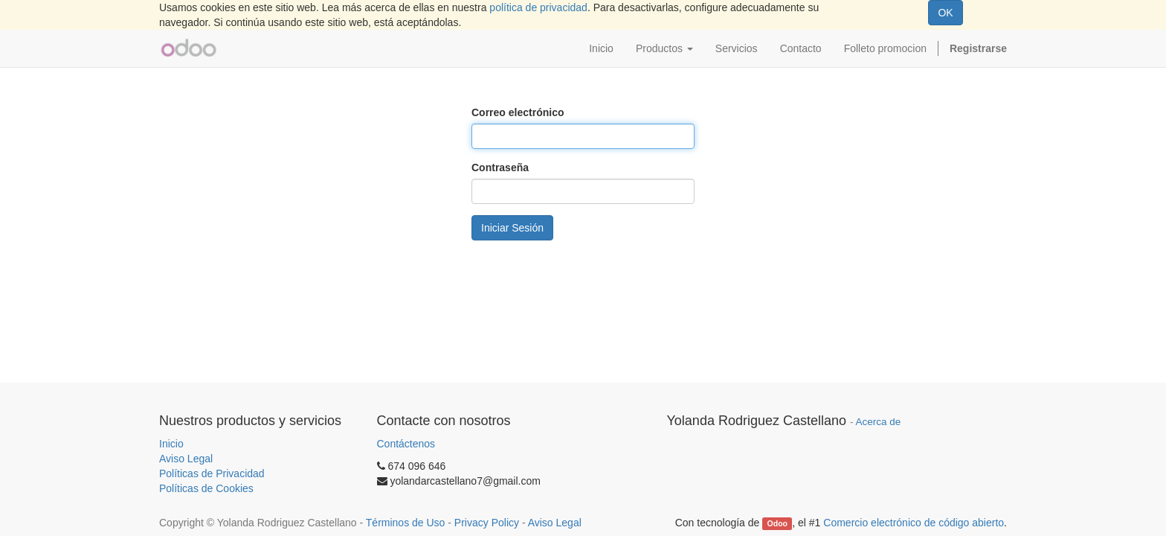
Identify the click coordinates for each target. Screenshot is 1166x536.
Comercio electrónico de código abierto (913, 523)
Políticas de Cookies (206, 488)
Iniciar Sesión (512, 228)
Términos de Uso (405, 523)
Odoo (777, 523)
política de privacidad (538, 7)
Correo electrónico (517, 112)
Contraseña (500, 167)
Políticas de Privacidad (212, 473)
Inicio (171, 444)
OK (945, 13)
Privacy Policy (486, 523)
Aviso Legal (186, 459)
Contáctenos (406, 444)
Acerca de (878, 421)
